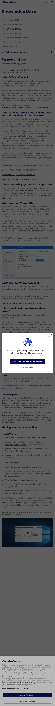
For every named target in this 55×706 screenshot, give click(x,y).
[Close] (51, 335)
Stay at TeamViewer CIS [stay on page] (27, 367)
